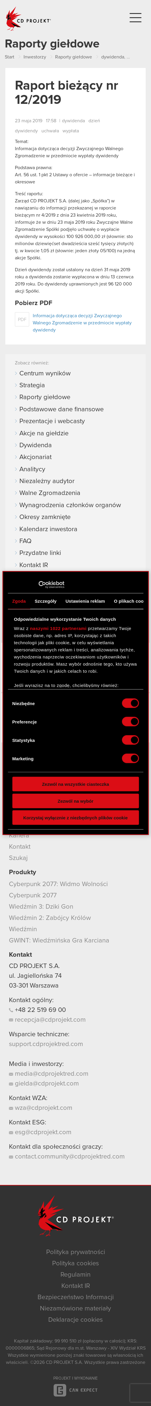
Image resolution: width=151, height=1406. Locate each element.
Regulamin (75, 1275)
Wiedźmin (23, 929)
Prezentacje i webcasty (52, 421)
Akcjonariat (35, 457)
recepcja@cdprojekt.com (47, 1020)
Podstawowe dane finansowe (61, 409)
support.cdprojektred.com (46, 1044)
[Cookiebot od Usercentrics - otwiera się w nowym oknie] (38, 585)
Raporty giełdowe (44, 397)
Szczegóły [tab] (46, 600)
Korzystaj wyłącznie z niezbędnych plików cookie (75, 817)
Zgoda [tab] (19, 600)
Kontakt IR (33, 565)
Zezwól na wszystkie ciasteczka (75, 784)
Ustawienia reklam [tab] (85, 600)
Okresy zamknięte (45, 517)
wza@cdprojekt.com (40, 1108)
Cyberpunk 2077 (33, 895)
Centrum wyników (45, 373)
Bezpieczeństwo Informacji (76, 1297)
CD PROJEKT (28, 18)
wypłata (71, 130)
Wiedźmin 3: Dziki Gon (41, 907)
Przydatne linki (40, 553)
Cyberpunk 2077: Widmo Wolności (58, 884)
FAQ (25, 541)
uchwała (50, 130)
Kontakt (19, 847)
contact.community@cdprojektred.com (67, 1156)
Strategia (32, 385)
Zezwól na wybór (75, 800)
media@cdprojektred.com (48, 1074)
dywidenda (73, 120)
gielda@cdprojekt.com (44, 1083)
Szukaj (18, 858)
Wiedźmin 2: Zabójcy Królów (50, 918)
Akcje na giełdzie (44, 433)
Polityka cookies (75, 1263)
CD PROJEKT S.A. (34, 966)
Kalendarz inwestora (48, 529)
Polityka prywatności (75, 1252)
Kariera (19, 835)
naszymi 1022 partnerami (58, 628)
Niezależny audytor (46, 481)
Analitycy (32, 469)
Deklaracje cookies (75, 1320)
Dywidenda (35, 445)
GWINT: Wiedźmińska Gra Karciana (59, 940)
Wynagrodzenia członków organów (70, 505)
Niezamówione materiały (75, 1308)
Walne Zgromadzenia (49, 493)
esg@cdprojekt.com (40, 1132)
